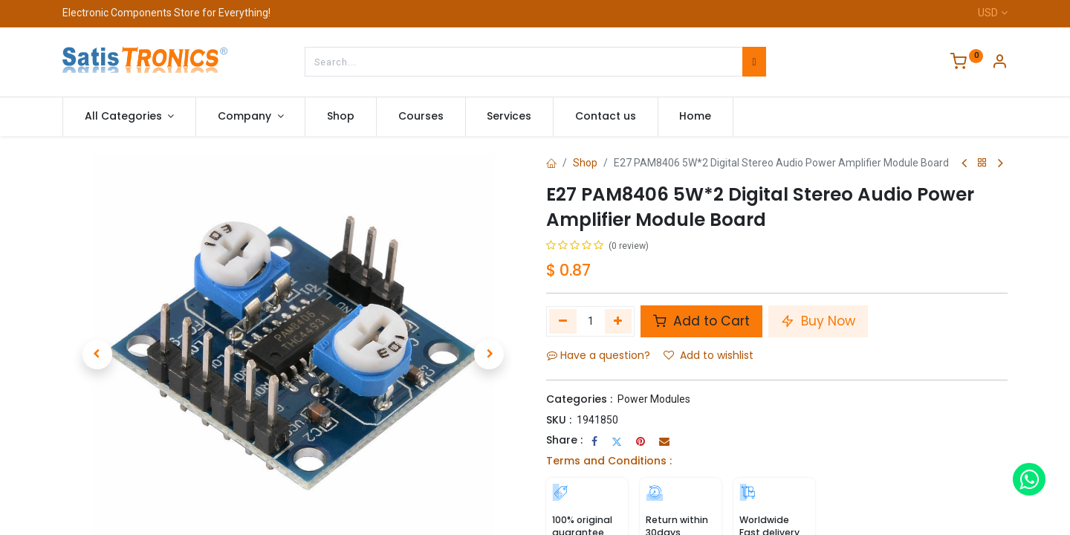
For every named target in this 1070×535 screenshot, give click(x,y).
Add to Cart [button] (701, 321)
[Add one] (618, 321)
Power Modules (653, 399)
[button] (97, 354)
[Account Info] (999, 63)
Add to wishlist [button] (708, 355)
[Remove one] (563, 321)
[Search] (753, 62)
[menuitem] (340, 116)
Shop (585, 163)
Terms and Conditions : (609, 460)
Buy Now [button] (818, 321)
